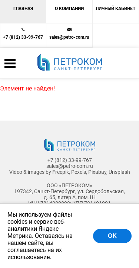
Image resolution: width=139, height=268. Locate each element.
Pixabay (97, 172)
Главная (23, 8)
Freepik (60, 172)
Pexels (78, 172)
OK (112, 236)
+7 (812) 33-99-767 (23, 37)
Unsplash (119, 172)
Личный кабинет (115, 8)
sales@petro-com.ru (69, 37)
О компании (69, 8)
